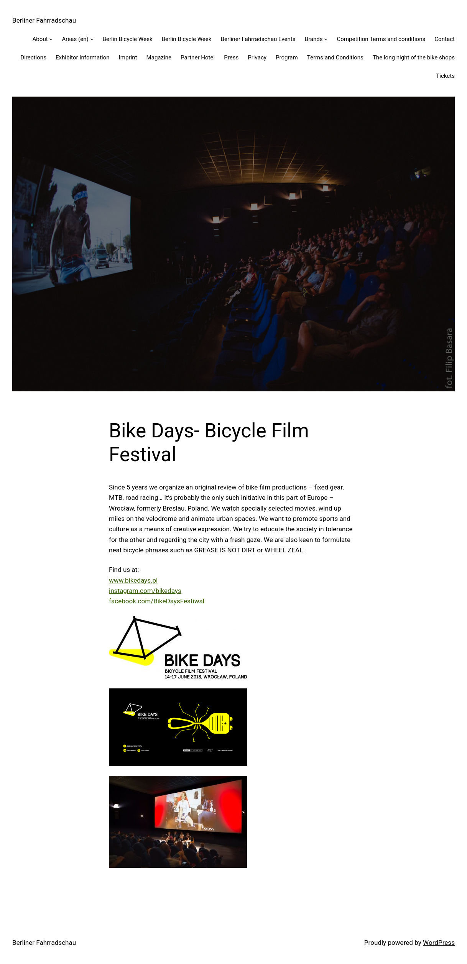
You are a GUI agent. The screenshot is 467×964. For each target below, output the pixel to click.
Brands (314, 39)
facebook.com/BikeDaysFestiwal (156, 601)
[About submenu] (51, 39)
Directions (33, 57)
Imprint (128, 57)
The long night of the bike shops (414, 57)
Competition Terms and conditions (381, 39)
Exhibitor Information (83, 57)
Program (287, 57)
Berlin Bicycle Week (128, 39)
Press (231, 57)
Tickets (445, 75)
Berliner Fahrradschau (44, 20)
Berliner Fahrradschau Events (258, 39)
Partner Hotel (198, 57)
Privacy (257, 57)
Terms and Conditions (335, 57)
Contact (444, 39)
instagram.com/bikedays (145, 590)
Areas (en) (75, 39)
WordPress (439, 942)
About (40, 39)
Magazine (159, 57)
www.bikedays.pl (133, 580)
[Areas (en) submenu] (92, 39)
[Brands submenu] (325, 39)
